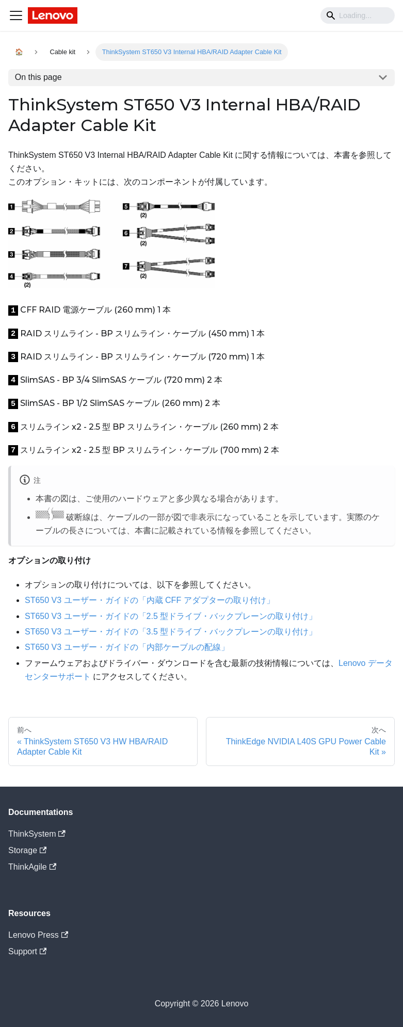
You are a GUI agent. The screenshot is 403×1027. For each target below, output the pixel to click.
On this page (38, 77)
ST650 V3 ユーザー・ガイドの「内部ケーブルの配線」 (127, 647)
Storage (27, 850)
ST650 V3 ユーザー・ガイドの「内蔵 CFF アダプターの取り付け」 (150, 600)
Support (27, 951)
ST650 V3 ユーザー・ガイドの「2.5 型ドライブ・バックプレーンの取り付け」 (171, 616)
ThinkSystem (37, 833)
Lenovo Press (38, 935)
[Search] (357, 15)
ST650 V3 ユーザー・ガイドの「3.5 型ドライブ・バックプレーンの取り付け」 (171, 631)
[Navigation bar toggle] (16, 15)
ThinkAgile (32, 866)
